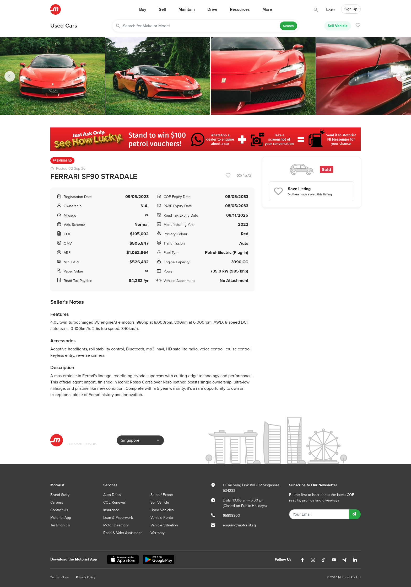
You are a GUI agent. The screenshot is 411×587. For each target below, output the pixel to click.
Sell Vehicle (338, 25)
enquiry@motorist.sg (239, 525)
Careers (56, 502)
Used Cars (63, 25)
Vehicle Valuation (164, 525)
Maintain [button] (187, 9)
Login (330, 9)
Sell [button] (162, 9)
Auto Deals (112, 495)
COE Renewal (114, 502)
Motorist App (60, 517)
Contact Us (59, 510)
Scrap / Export (161, 495)
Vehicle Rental (162, 517)
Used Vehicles (162, 510)
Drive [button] (212, 9)
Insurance (111, 510)
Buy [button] (142, 9)
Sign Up (350, 9)
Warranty (157, 533)
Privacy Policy (85, 577)
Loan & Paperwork (118, 517)
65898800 (231, 515)
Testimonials (60, 525)
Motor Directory (116, 525)
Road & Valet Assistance (123, 533)
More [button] (267, 9)
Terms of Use (59, 577)
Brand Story (59, 495)
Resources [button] (240, 9)
